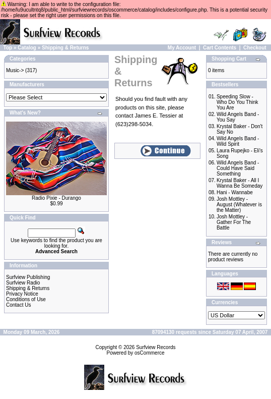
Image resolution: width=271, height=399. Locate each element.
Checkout (254, 47)
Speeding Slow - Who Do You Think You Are (237, 102)
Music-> (15, 70)
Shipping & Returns (65, 47)
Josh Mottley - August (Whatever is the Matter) (239, 204)
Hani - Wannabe (235, 192)
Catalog (27, 47)
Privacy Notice (22, 294)
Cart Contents (219, 47)
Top (8, 47)
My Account (182, 47)
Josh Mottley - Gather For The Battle (234, 222)
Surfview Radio (23, 283)
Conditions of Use (26, 299)
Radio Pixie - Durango (56, 198)
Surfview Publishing (28, 277)
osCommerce (149, 353)
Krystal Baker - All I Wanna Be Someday (239, 183)
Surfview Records (155, 347)
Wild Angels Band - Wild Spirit (238, 141)
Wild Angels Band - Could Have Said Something (238, 168)
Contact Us (18, 305)
